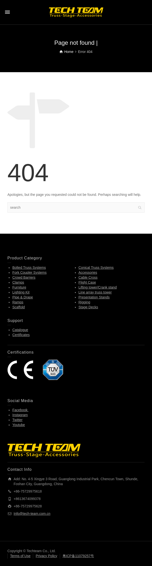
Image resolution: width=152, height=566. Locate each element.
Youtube (18, 425)
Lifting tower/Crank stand (98, 287)
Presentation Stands (94, 297)
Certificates (21, 335)
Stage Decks (88, 307)
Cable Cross (88, 277)
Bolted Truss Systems (29, 268)
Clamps (18, 282)
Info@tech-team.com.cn (32, 514)
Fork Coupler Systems (29, 272)
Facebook (20, 410)
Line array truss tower (95, 292)
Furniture (19, 287)
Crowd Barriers (23, 277)
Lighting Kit (20, 292)
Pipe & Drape (22, 297)
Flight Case (87, 282)
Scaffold (18, 307)
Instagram (20, 415)
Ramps (17, 302)
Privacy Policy (46, 556)
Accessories (88, 272)
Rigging (84, 302)
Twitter (17, 420)
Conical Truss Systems (96, 268)
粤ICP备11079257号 (78, 556)
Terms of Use (20, 556)
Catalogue (20, 330)
